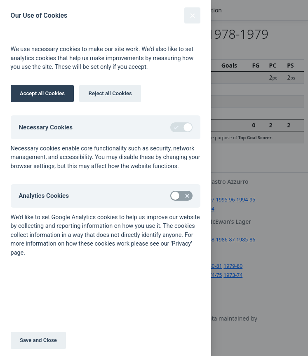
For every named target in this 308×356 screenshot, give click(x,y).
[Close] (192, 15)
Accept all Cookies (42, 93)
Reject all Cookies (110, 93)
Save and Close (38, 340)
